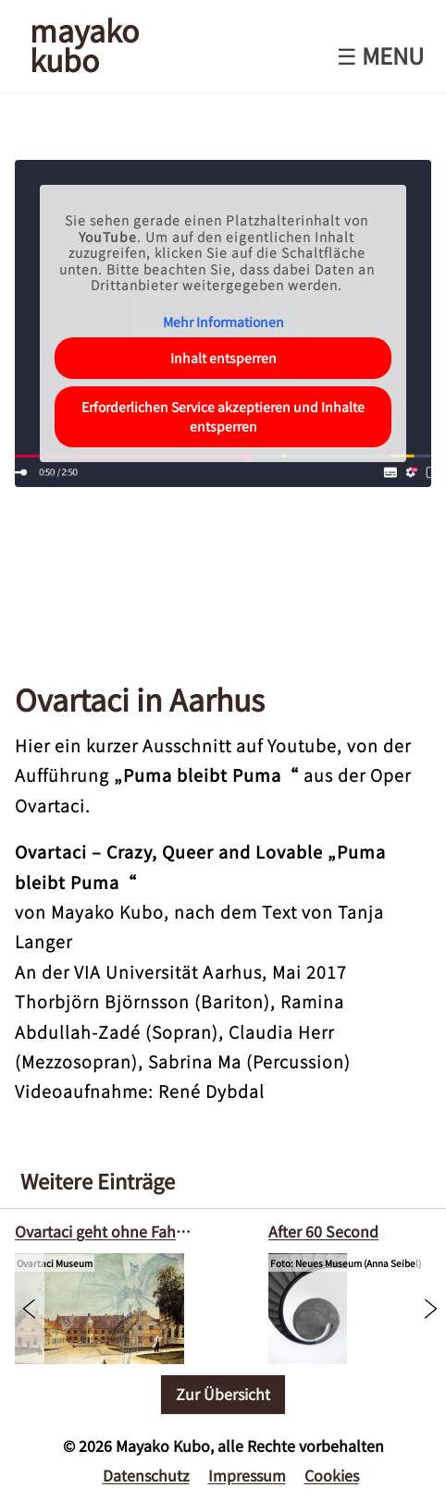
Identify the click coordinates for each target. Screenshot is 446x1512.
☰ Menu (380, 55)
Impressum (247, 1475)
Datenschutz (146, 1475)
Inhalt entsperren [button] (223, 357)
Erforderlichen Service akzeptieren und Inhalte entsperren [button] (223, 416)
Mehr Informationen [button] (223, 322)
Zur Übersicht (223, 1394)
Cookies (331, 1475)
